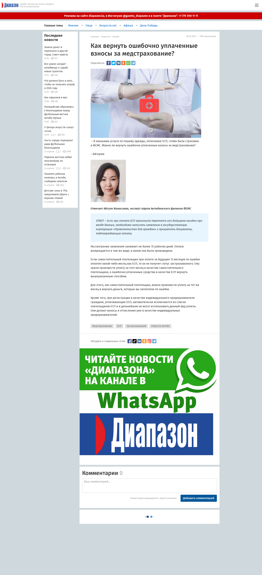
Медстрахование (102, 326)
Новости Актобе (160, 326)
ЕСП (119, 326)
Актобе (115, 36)
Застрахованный (136, 326)
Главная (95, 36)
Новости (106, 36)
